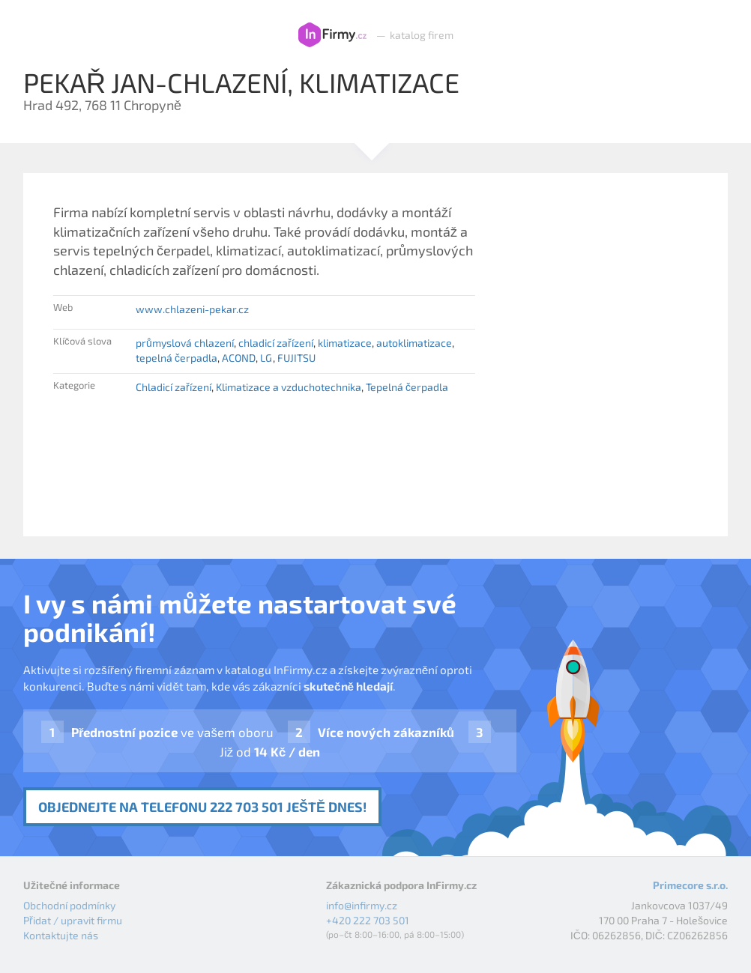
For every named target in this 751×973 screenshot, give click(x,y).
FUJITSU (296, 357)
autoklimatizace (414, 342)
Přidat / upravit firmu (72, 920)
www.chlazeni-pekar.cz (192, 309)
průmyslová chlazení (185, 342)
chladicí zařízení (275, 342)
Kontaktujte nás (60, 935)
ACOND (239, 357)
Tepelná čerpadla (407, 387)
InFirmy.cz (332, 35)
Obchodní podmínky (69, 905)
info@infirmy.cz (361, 905)
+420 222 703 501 (367, 920)
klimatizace (345, 342)
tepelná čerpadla (176, 357)
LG (266, 357)
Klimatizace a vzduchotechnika (288, 387)
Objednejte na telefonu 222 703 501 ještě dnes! (202, 806)
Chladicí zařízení (173, 387)
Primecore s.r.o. (690, 885)
